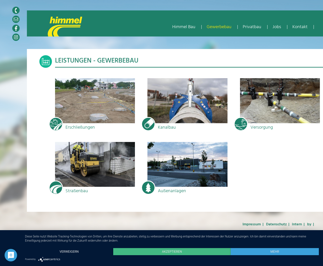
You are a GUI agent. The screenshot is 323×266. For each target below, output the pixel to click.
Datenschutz (276, 224)
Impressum (252, 224)
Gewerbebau (220, 27)
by (309, 224)
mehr (274, 251)
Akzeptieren (172, 251)
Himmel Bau (184, 27)
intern (297, 224)
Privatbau (252, 27)
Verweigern (69, 251)
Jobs (277, 27)
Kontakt (300, 27)
